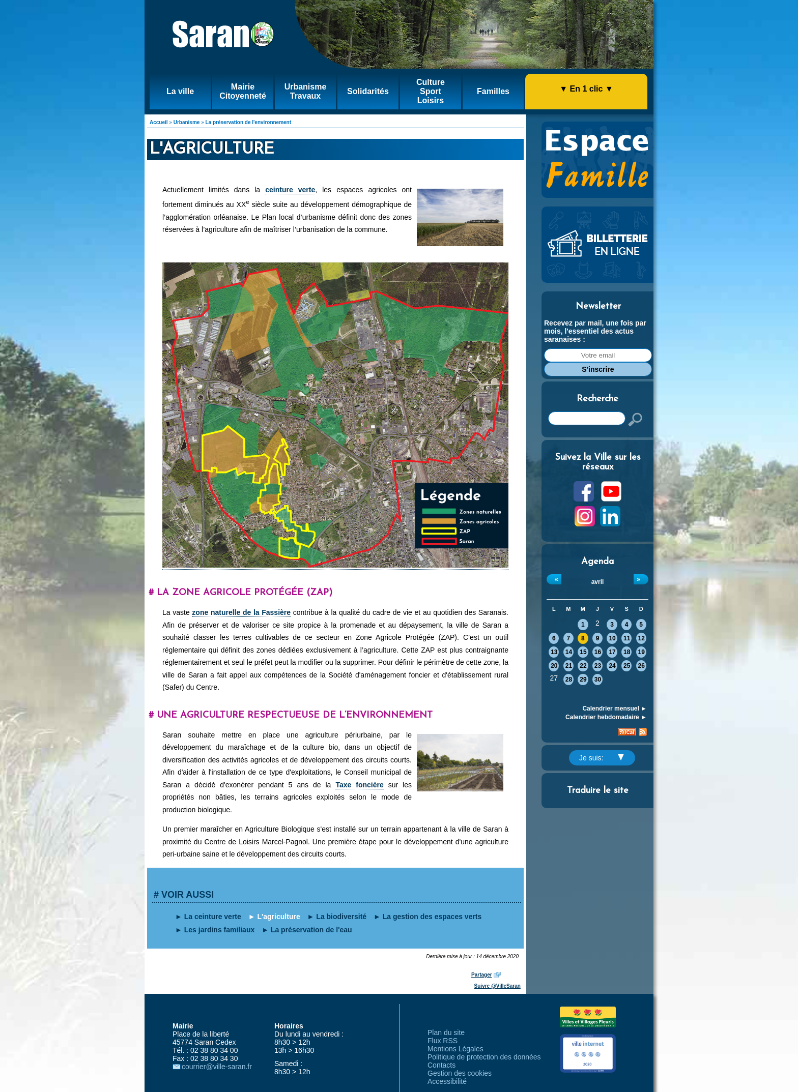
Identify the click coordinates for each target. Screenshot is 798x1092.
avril (597, 581)
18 (626, 652)
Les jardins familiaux (219, 930)
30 (597, 679)
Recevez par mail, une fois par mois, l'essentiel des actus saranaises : (595, 331)
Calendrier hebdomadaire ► (606, 717)
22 (583, 665)
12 (641, 638)
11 (626, 638)
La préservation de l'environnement (249, 122)
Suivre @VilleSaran (497, 986)
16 (597, 652)
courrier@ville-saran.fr (217, 1067)
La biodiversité (341, 916)
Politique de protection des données (484, 1057)
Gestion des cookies (460, 1073)
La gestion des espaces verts (432, 916)
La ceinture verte (212, 916)
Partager (481, 975)
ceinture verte (290, 190)
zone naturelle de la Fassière (241, 612)
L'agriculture (278, 916)
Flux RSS (443, 1041)
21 (568, 665)
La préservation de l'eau (311, 930)
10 (612, 638)
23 (597, 665)
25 (626, 665)
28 (568, 679)
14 (568, 652)
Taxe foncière (359, 785)
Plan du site (446, 1032)
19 (641, 652)
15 (583, 652)
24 (612, 665)
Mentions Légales (455, 1049)
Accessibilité (447, 1081)
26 (641, 665)
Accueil (159, 122)
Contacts (441, 1065)
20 (554, 665)
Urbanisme (187, 122)
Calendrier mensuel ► (614, 708)
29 (583, 679)
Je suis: (601, 758)
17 (612, 652)
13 (554, 652)
